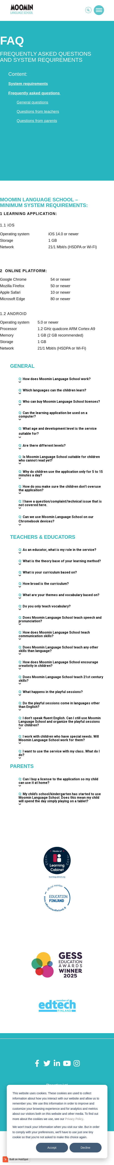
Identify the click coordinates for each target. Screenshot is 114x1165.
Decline (85, 1147)
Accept (52, 1147)
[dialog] (57, 1121)
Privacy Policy (74, 1119)
